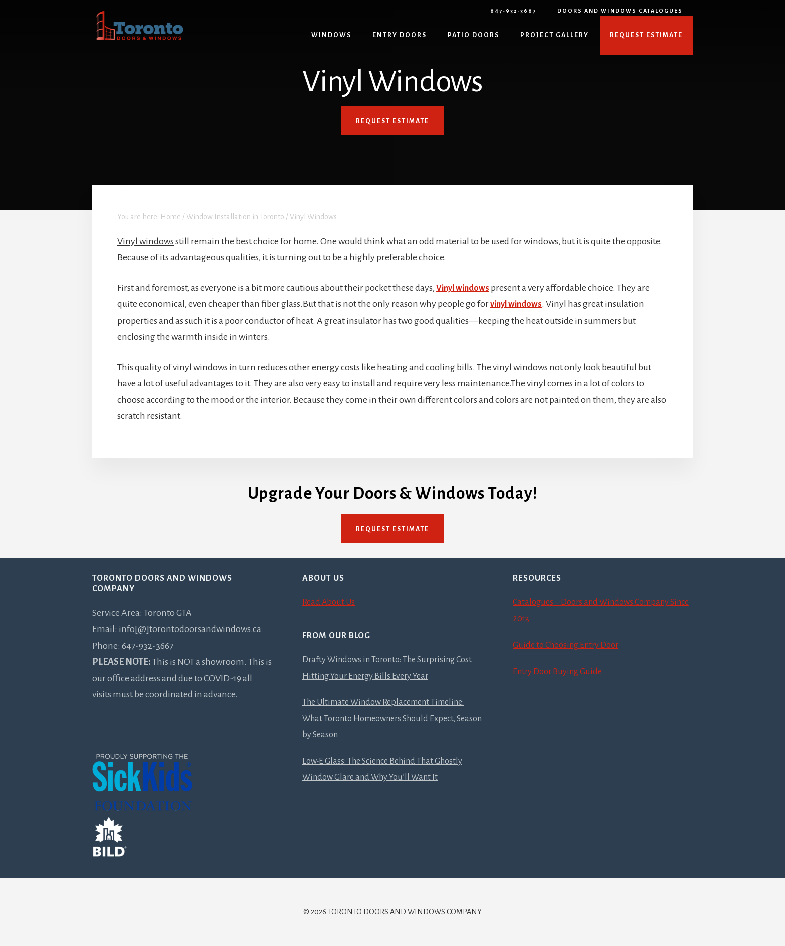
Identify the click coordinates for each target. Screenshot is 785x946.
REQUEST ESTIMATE (392, 121)
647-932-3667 (513, 11)
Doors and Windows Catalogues (620, 11)
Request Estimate (392, 529)
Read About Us (330, 602)
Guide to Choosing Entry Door (570, 645)
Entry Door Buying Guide (561, 671)
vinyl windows (518, 304)
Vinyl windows (465, 288)
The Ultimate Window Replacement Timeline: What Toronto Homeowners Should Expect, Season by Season (391, 718)
